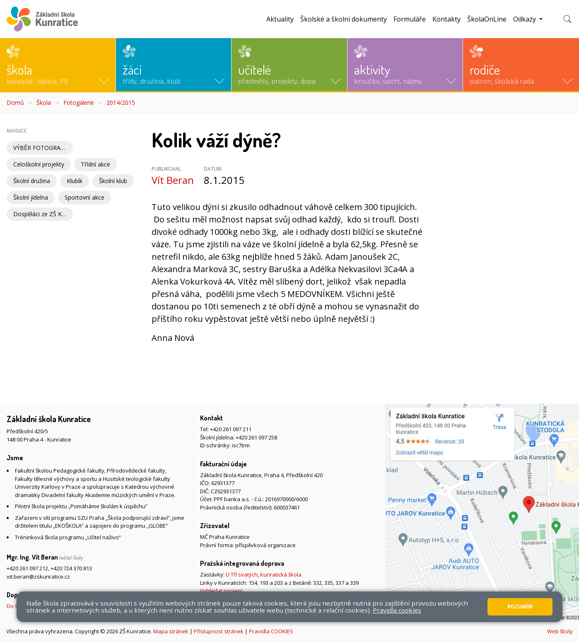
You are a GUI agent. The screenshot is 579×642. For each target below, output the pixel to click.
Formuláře (409, 19)
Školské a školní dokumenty (343, 19)
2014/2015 (120, 102)
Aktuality (280, 19)
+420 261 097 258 (256, 437)
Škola (43, 102)
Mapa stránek (170, 631)
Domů (15, 102)
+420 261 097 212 (27, 568)
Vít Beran (173, 180)
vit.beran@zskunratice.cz (38, 576)
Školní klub (113, 181)
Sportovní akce (84, 197)
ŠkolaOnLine (487, 19)
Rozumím (520, 606)
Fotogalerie (78, 102)
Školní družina (31, 181)
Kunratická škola (281, 574)
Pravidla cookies (397, 610)
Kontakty (446, 19)
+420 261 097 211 (230, 429)
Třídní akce (95, 164)
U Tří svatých (242, 574)
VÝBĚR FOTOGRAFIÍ (40, 148)
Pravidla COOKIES (271, 631)
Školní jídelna (30, 197)
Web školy (560, 631)
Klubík (74, 181)
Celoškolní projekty (38, 164)
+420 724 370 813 (71, 568)
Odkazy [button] (525, 19)
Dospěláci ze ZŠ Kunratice (43, 214)
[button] (58, 64)
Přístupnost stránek (219, 631)
